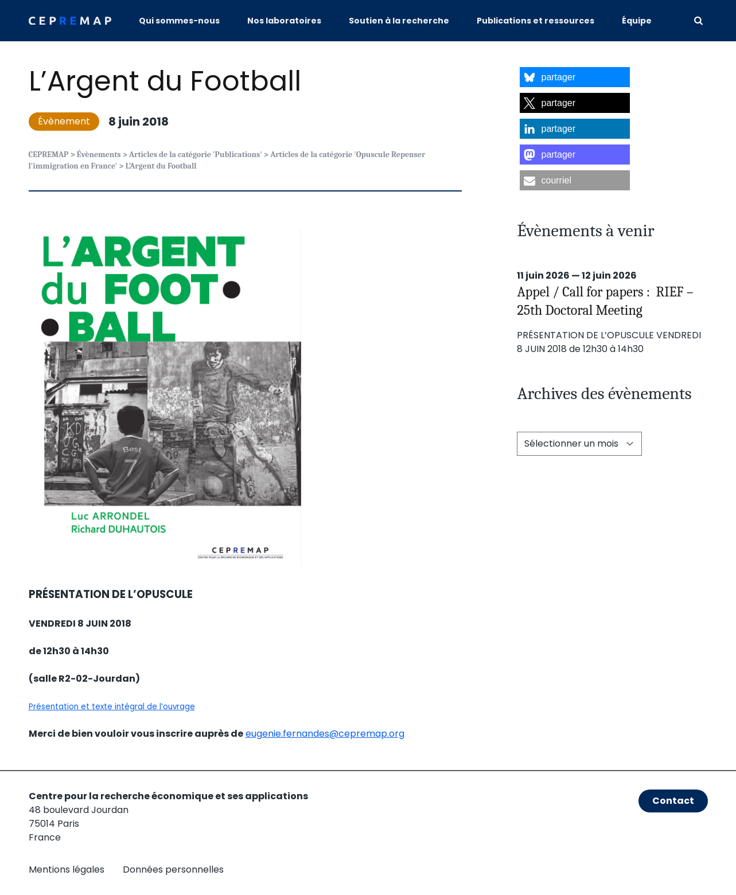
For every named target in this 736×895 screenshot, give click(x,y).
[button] (575, 77)
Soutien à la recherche (399, 21)
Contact (673, 800)
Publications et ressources (535, 21)
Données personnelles (173, 869)
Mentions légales (66, 869)
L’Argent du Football (165, 81)
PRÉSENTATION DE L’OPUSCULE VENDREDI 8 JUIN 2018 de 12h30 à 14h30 (609, 342)
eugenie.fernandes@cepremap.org (325, 733)
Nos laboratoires (284, 21)
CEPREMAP (49, 154)
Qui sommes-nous (179, 21)
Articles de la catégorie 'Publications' (195, 154)
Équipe (637, 21)
